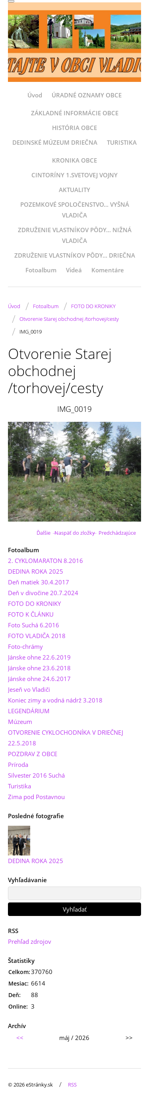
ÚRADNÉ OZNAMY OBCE (87, 95)
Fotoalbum (40, 270)
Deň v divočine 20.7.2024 (43, 593)
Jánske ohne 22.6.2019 (39, 657)
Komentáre (107, 270)
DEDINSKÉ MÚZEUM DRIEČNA (54, 142)
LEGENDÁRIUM (29, 711)
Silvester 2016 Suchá (36, 775)
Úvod (34, 95)
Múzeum (20, 722)
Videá (74, 270)
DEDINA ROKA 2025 (35, 571)
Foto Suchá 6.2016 (33, 625)
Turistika (19, 786)
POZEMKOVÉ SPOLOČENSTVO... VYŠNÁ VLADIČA (74, 209)
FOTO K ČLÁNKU (31, 614)
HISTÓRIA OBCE (74, 128)
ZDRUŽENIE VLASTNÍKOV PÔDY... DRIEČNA (74, 255)
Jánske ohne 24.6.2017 (39, 679)
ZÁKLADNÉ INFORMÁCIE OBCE (74, 113)
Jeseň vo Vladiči (29, 689)
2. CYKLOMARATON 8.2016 (45, 561)
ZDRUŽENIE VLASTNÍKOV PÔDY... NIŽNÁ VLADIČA (75, 235)
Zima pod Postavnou (36, 797)
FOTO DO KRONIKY (93, 306)
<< (19, 1038)
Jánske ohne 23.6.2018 (39, 668)
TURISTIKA (122, 142)
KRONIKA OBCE (74, 160)
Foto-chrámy (25, 646)
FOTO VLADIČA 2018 (37, 636)
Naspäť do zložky (74, 532)
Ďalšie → (47, 532)
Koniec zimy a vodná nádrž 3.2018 (55, 700)
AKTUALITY (74, 190)
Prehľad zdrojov (29, 941)
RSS (72, 1084)
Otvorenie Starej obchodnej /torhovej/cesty (69, 318)
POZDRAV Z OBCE (32, 754)
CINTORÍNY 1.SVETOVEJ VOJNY (74, 175)
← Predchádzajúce (114, 532)
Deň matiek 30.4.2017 (38, 582)
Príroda (18, 764)
